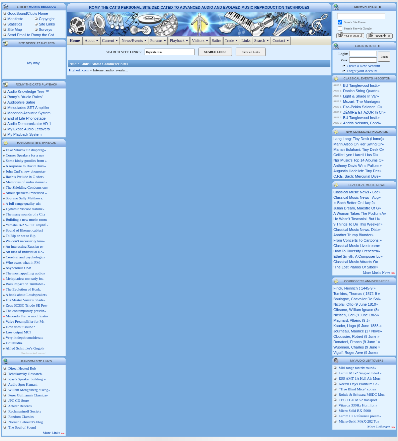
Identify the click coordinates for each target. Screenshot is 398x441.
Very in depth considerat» (25, 337)
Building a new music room (26, 219)
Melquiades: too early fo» (25, 278)
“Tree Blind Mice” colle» (357, 389)
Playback (180, 40)
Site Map (14, 29)
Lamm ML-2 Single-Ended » (360, 373)
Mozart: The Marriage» (361, 102)
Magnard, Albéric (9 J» (351, 320)
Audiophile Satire (21, 102)
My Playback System (24, 134)
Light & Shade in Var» (361, 96)
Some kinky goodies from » (26, 161)
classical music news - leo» (357, 192)
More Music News (379, 272)
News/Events (135, 40)
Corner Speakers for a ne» (25, 155)
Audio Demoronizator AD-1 (29, 124)
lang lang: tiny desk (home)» (358, 139)
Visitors (201, 40)
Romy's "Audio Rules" (25, 97)
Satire (216, 40)
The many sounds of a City (26, 214)
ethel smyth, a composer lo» (358, 256)
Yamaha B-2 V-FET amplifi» (27, 225)
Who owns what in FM (22, 262)
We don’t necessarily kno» (25, 241)
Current (111, 40)
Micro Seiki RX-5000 (355, 410)
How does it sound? (20, 327)
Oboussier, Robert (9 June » (356, 336)
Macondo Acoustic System (29, 113)
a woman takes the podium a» (359, 213)
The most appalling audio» (25, 273)
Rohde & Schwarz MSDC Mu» (362, 394)
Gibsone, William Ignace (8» (356, 310)
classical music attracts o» (355, 262)
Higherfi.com (79, 70)
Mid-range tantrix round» (357, 368)
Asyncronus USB (18, 268)
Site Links (47, 24)
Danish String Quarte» (361, 91)
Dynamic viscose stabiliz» (25, 209)
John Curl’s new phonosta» (26, 171)
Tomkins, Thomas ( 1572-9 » (356, 294)
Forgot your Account (362, 71)
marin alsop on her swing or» (358, 144)
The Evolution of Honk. (23, 289)
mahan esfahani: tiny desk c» (358, 149)
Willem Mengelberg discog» (28, 390)
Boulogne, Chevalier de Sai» (357, 299)
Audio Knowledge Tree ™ (28, 91)
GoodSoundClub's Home (27, 13)
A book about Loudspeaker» (26, 295)
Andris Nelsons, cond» (362, 123)
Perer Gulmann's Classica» (27, 395)
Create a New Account (363, 66)
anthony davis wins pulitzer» (357, 166)
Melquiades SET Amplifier (28, 108)
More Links (54, 433)
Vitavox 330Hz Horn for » (358, 405)
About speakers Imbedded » (26, 193)
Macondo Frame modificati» (27, 316)
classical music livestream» (356, 246)
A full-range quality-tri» (23, 203)
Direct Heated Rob (21, 368)
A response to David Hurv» (26, 166)
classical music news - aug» (357, 197)
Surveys (45, 29)
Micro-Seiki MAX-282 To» (359, 421)
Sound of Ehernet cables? (24, 230)
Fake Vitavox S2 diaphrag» (26, 150)
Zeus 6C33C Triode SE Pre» (27, 305)
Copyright (47, 19)
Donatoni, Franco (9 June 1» (356, 342)
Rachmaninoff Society (24, 411)
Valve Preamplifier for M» (25, 321)
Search (262, 40)
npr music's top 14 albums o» (358, 160)
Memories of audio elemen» (26, 182)
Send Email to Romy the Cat (30, 35)
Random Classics (20, 417)
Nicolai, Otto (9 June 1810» (355, 304)
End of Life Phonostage (26, 118)
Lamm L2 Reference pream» (360, 416)
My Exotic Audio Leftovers (28, 129)
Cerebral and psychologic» (25, 257)
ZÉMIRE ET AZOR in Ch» (364, 112)
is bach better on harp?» (354, 203)
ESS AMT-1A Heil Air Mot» (360, 378)
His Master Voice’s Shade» (25, 300)
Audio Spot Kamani (22, 384)
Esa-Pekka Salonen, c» (362, 107)
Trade (232, 40)
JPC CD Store (18, 400)
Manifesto (15, 19)
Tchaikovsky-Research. (25, 374)
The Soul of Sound (21, 427)
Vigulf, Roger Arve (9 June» (355, 353)
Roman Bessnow (42, 6)
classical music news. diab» (357, 230)
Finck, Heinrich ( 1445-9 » (354, 288)
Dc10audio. (14, 343)
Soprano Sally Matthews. (24, 198)
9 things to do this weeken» (358, 224)
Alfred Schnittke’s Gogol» (25, 348)
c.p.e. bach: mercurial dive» (357, 176)
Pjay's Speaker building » (26, 379)
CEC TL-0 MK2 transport (358, 400)
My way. (34, 63)
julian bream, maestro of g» (357, 208)
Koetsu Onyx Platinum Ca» (359, 384)
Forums (159, 40)
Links (245, 40)
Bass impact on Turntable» (25, 284)
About (92, 40)
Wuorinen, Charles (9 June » (356, 347)
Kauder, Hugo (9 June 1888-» (357, 326)
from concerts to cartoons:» (357, 240)
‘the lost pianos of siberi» (355, 267)
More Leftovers (381, 427)
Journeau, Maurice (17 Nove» (357, 331)
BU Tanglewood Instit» (361, 85)
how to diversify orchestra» (356, 251)
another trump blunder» (353, 235)
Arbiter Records (19, 406)
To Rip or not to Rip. (21, 236)
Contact (281, 40)
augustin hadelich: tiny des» (357, 171)
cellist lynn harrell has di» (355, 155)
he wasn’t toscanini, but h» (356, 219)
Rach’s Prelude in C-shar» (25, 177)
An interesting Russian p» (25, 246)
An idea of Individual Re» (25, 252)
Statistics (14, 24)
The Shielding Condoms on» (27, 187)
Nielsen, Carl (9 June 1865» (356, 315)
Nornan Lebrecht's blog (25, 422)
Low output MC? (18, 332)
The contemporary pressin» (26, 311)
